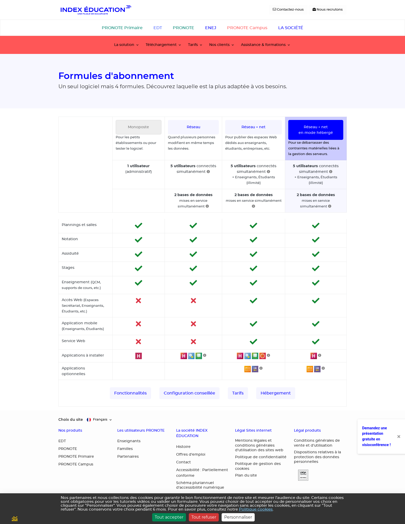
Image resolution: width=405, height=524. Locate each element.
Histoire (183, 447)
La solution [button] (124, 45)
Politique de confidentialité (260, 457)
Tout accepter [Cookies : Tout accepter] (169, 517)
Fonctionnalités (130, 393)
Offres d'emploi (190, 454)
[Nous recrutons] (328, 10)
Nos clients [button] (219, 45)
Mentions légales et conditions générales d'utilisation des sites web (259, 445)
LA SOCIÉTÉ (290, 28)
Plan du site (246, 475)
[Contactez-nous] (288, 10)
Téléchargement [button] (161, 45)
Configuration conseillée (189, 393)
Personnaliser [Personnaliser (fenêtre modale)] (238, 517)
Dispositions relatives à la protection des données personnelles (317, 457)
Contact (183, 462)
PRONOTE (183, 28)
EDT (157, 28)
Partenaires (128, 456)
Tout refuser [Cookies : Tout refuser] (203, 517)
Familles (125, 449)
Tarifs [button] (193, 45)
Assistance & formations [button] (263, 45)
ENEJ (210, 28)
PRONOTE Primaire (122, 28)
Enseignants (129, 441)
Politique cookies (256, 509)
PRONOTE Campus (247, 28)
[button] (301, 475)
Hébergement (276, 393)
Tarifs (238, 393)
